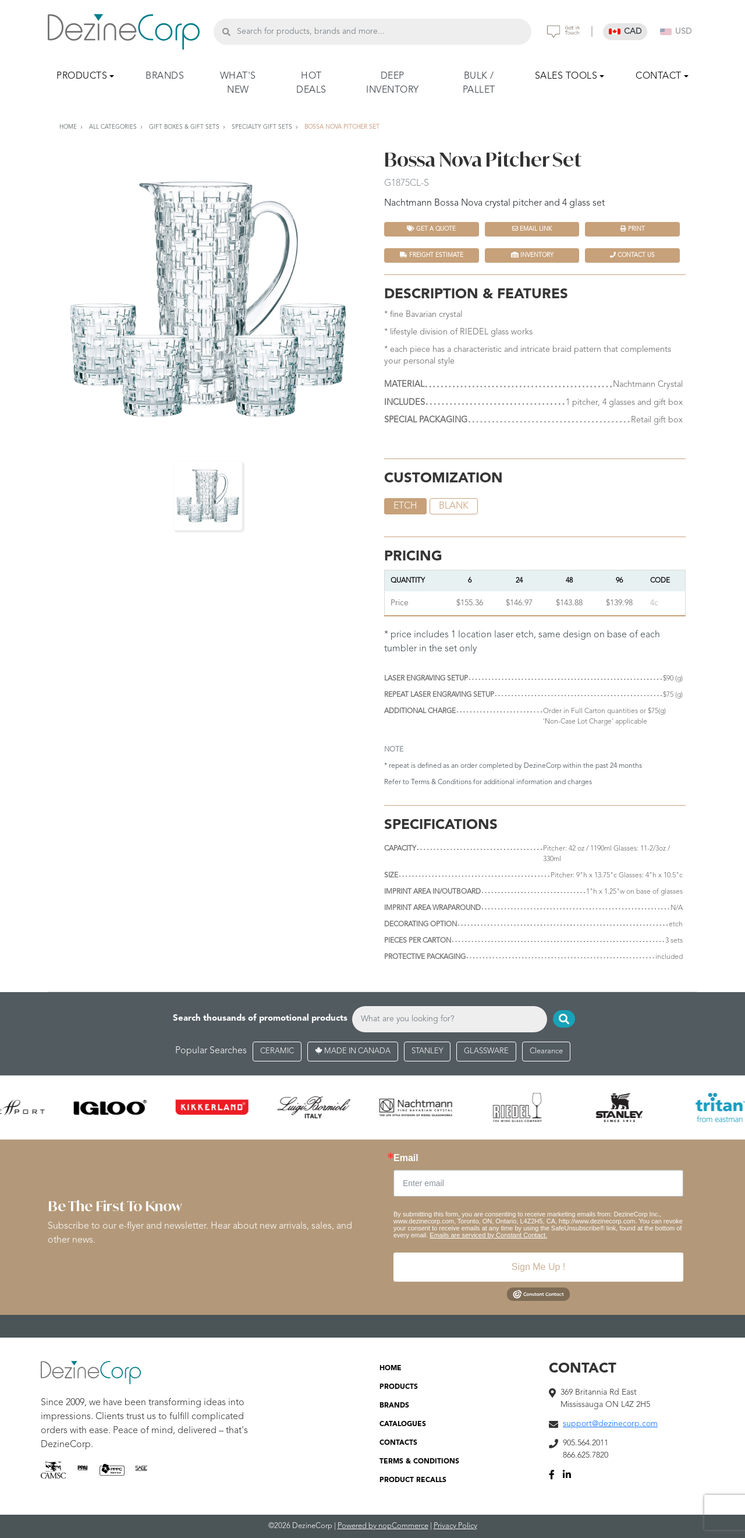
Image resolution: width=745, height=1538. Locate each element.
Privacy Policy (455, 1526)
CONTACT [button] (659, 76)
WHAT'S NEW (238, 83)
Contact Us (632, 255)
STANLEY (427, 1051)
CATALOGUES (402, 1424)
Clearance (546, 1051)
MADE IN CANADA (353, 1051)
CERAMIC (277, 1051)
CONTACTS (398, 1443)
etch (405, 506)
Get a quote (431, 228)
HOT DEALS (311, 83)
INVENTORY (532, 255)
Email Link (532, 228)
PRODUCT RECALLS (412, 1480)
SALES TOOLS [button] (566, 76)
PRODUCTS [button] (81, 76)
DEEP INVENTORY (392, 83)
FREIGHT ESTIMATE (431, 255)
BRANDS (165, 76)
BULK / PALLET (479, 83)
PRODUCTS (398, 1387)
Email (405, 1158)
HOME (390, 1369)
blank (454, 506)
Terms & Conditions (441, 782)
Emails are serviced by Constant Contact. (488, 1235)
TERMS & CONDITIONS (419, 1462)
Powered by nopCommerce (383, 1526)
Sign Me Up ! (538, 1267)
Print (632, 228)
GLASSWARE (486, 1051)
